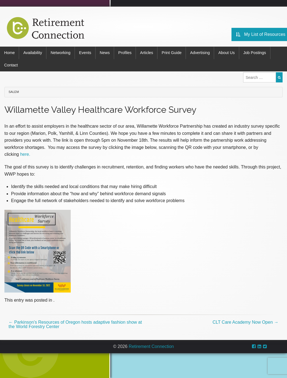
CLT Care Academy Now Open (245, 322)
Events (85, 52)
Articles (146, 52)
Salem (14, 91)
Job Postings (254, 52)
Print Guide (171, 52)
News (105, 52)
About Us (226, 52)
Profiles (124, 52)
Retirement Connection (151, 346)
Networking (60, 52)
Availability (32, 52)
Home (9, 52)
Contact (11, 65)
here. (25, 154)
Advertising (200, 52)
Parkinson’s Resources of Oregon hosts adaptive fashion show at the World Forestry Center (75, 324)
